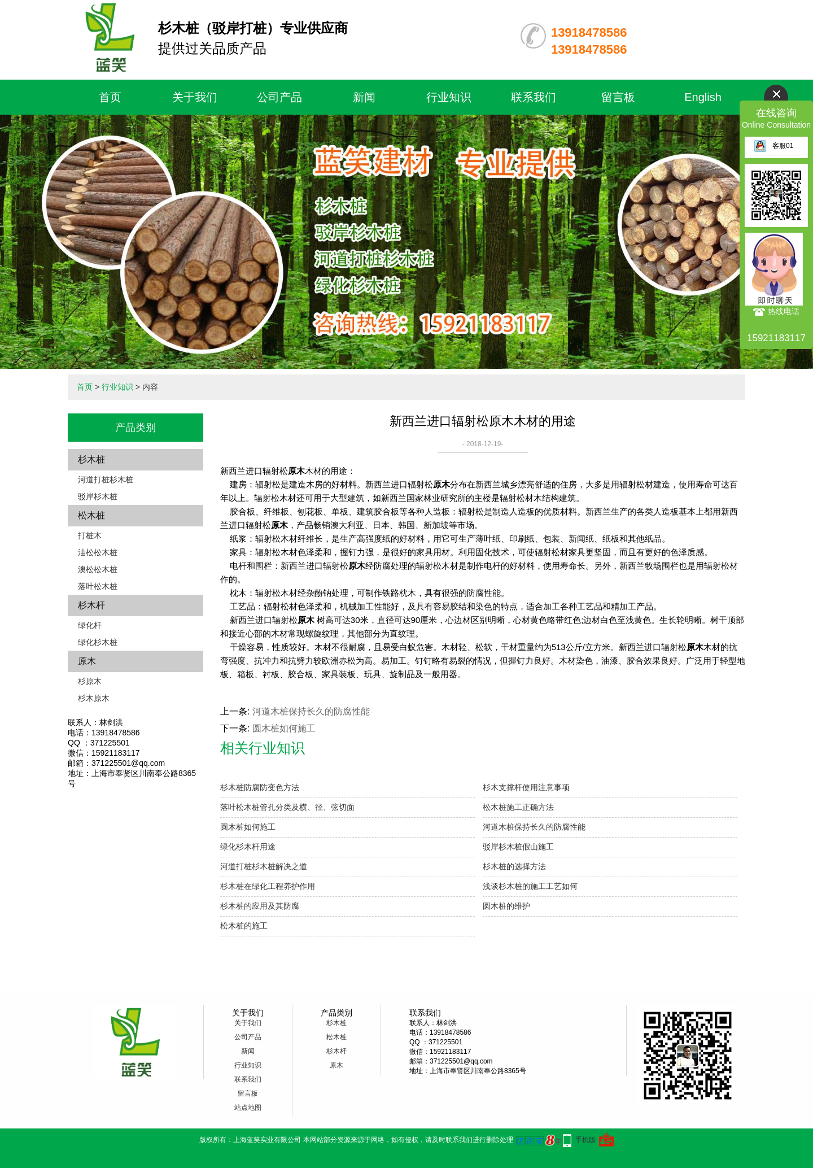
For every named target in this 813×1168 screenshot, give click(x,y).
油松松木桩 (97, 552)
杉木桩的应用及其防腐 (259, 905)
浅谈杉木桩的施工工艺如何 (530, 886)
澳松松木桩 (97, 569)
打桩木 (90, 535)
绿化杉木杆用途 (248, 846)
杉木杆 (91, 605)
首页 (110, 97)
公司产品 (279, 97)
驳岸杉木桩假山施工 (518, 846)
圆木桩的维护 (506, 905)
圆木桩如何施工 (284, 728)
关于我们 (194, 97)
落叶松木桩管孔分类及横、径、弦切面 (287, 807)
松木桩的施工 (244, 925)
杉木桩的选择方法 (514, 866)
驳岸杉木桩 (97, 496)
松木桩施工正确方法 (518, 807)
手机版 (585, 1140)
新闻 (364, 97)
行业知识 (448, 97)
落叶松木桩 (97, 586)
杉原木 (90, 681)
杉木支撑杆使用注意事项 (526, 787)
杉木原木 (94, 698)
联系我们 (533, 97)
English (703, 97)
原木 (87, 661)
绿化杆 (90, 625)
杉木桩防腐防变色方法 (259, 787)
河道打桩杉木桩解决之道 (263, 866)
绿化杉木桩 (97, 642)
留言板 (618, 97)
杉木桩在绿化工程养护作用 (267, 886)
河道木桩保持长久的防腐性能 (311, 711)
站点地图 (247, 1108)
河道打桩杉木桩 (105, 479)
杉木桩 (91, 459)
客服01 (773, 146)
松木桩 (91, 515)
